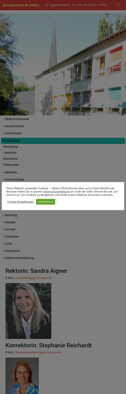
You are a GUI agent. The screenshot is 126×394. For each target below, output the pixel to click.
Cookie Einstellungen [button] (20, 201)
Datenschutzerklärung (56, 191)
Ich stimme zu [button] (45, 201)
